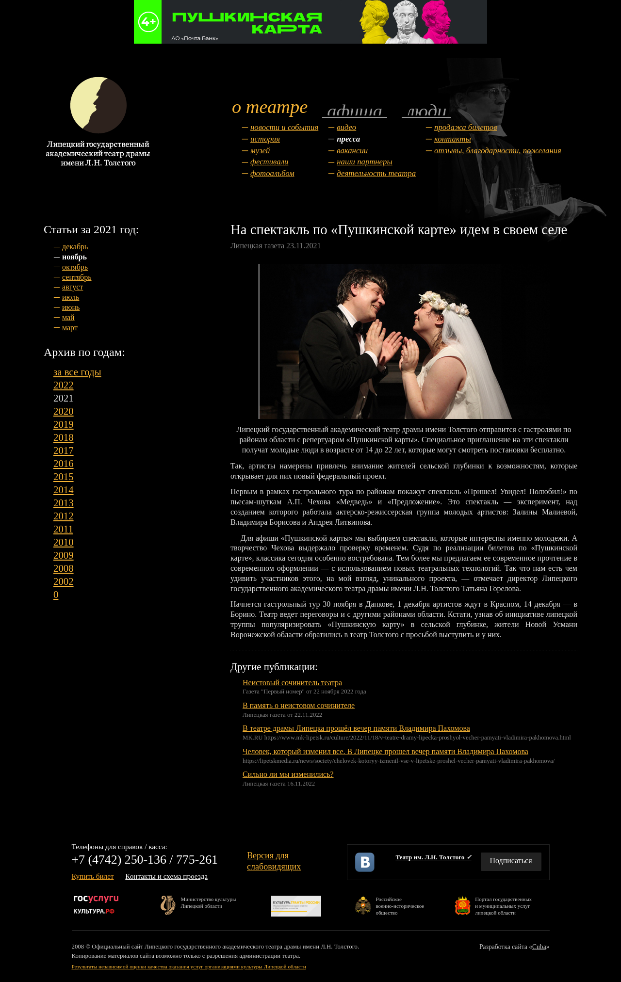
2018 (63, 437)
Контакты (452, 139)
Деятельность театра (376, 173)
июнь (71, 307)
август (72, 287)
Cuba (539, 946)
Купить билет (93, 876)
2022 (63, 384)
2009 (63, 555)
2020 (63, 411)
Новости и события (284, 127)
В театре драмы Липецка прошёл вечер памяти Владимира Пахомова (356, 728)
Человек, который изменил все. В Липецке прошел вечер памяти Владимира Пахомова (385, 751)
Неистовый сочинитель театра (292, 682)
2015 (63, 476)
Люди (426, 110)
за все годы (77, 371)
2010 (63, 541)
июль (70, 297)
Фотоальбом (272, 173)
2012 (63, 515)
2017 (63, 450)
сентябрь (77, 277)
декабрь (75, 246)
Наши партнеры (364, 161)
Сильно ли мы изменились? (288, 774)
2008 (63, 568)
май (68, 317)
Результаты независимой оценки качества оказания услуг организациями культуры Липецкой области (189, 966)
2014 (63, 489)
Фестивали (269, 161)
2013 (63, 502)
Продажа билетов (465, 127)
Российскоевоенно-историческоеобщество (400, 905)
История (265, 139)
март (70, 327)
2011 (63, 528)
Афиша (354, 110)
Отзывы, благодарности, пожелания (497, 150)
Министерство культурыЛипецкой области (208, 902)
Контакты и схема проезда (166, 876)
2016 (63, 463)
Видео (346, 127)
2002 (63, 581)
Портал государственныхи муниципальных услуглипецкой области (503, 905)
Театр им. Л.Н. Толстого (433, 857)
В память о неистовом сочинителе (299, 705)
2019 (63, 424)
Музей (260, 150)
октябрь (75, 267)
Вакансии (352, 150)
